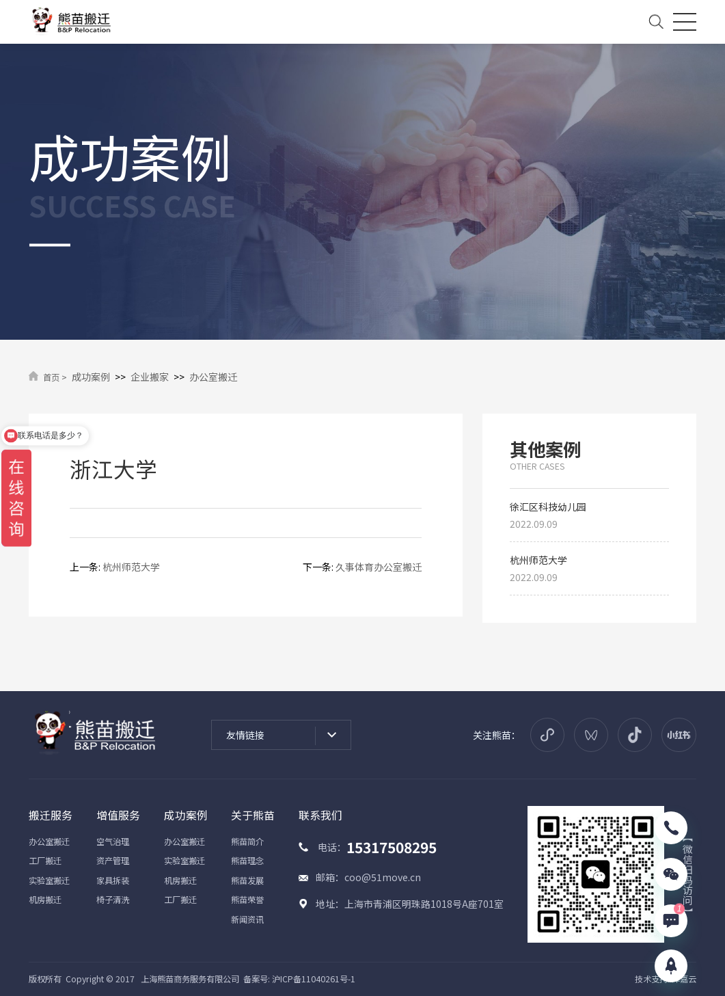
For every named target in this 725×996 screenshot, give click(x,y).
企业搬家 (150, 376)
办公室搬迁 (213, 376)
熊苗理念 (247, 860)
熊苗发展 (247, 880)
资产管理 (112, 860)
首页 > (55, 377)
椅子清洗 (112, 899)
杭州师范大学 (131, 567)
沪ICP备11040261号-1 (313, 979)
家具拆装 (112, 880)
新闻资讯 (247, 919)
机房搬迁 (45, 899)
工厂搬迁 (45, 860)
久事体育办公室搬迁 (379, 567)
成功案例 (91, 376)
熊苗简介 (247, 841)
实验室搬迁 (49, 880)
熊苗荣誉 (247, 899)
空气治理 (112, 841)
